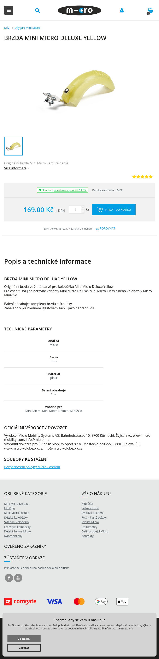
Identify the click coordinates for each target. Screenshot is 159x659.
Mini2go (9, 508)
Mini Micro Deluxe (16, 504)
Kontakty (88, 536)
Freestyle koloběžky (17, 527)
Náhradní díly (13, 536)
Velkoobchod (90, 508)
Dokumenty (89, 527)
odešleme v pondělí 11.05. (70, 190)
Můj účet (87, 504)
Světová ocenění (93, 513)
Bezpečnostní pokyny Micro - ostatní (32, 467)
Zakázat (24, 648)
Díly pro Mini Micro (27, 28)
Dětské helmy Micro (17, 531)
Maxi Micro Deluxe (16, 513)
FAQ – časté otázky (94, 517)
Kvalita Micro (90, 522)
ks (79, 209)
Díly (6, 28)
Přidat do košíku (114, 209)
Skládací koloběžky (16, 522)
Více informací (16, 168)
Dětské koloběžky (16, 517)
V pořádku (24, 639)
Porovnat (105, 228)
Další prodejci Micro (95, 531)
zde (131, 628)
